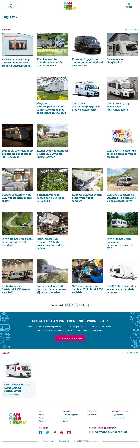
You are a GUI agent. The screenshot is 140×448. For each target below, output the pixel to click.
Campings (42, 420)
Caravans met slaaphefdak (122, 53)
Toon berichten (132, 353)
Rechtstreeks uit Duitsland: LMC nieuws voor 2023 (17, 280)
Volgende (81, 306)
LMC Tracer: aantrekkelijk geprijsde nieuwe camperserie (87, 98)
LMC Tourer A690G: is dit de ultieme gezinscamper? (17, 377)
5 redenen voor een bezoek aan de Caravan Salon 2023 (52, 188)
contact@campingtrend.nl (111, 431)
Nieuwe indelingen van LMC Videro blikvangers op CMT (17, 188)
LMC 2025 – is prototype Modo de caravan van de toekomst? (122, 144)
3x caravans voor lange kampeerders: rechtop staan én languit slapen (17, 53)
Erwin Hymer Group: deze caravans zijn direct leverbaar (17, 234)
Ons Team (67, 417)
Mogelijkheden (117, 414)
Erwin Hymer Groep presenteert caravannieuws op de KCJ (122, 234)
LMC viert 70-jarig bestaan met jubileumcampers (122, 98)
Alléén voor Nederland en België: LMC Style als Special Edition (52, 144)
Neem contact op (118, 417)
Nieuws (41, 414)
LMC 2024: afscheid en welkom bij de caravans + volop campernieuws (122, 188)
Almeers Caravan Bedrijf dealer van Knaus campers (87, 188)
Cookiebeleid (64, 440)
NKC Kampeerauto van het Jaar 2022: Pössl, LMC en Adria (87, 280)
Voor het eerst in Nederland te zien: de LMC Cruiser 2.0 (52, 53)
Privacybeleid (48, 440)
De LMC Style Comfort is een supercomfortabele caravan (122, 280)
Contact (66, 420)
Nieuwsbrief (92, 414)
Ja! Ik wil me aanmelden (70, 339)
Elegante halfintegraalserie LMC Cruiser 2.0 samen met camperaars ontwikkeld (52, 98)
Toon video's (133, 29)
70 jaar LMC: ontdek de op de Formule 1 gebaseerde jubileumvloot (17, 144)
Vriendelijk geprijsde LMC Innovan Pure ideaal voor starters (87, 53)
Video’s (41, 417)
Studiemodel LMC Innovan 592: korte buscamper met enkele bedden (52, 234)
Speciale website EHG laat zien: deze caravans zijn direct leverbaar (52, 280)
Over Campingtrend (70, 414)
